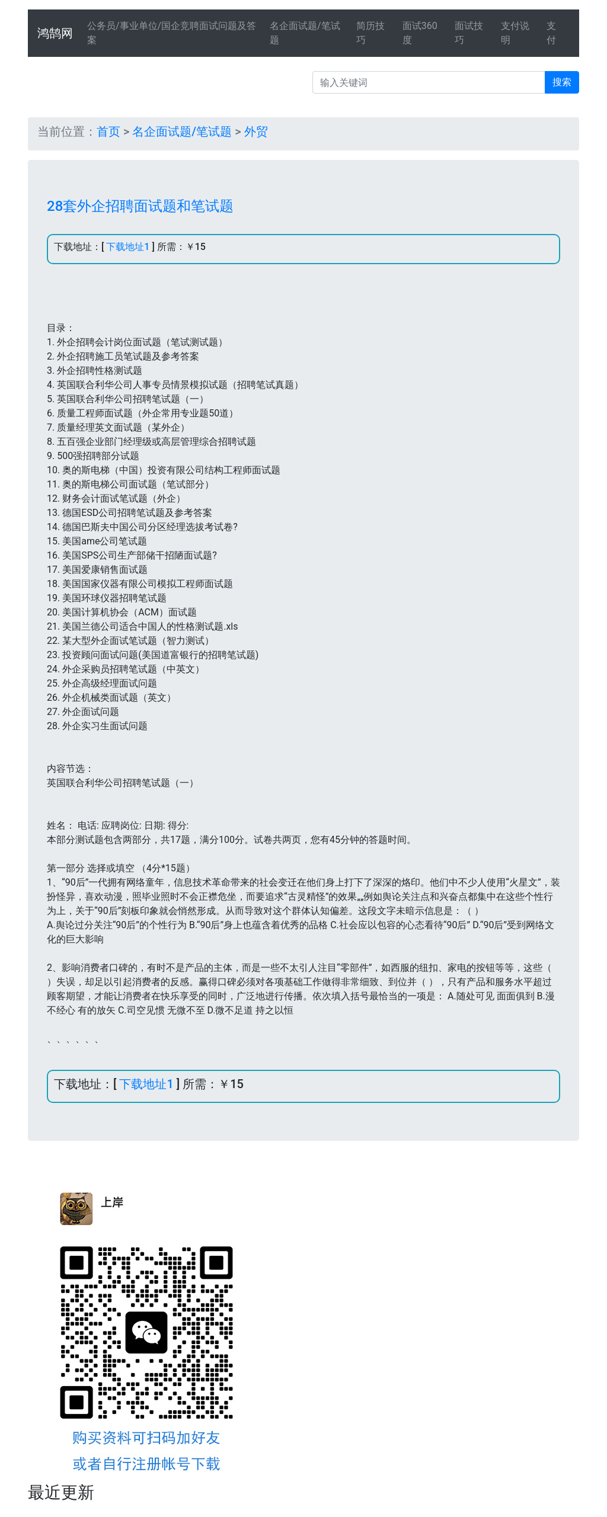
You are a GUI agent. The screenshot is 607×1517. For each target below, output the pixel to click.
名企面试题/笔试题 (305, 33)
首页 (108, 131)
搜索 (561, 82)
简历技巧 (370, 33)
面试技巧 (469, 33)
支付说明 (515, 33)
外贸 (256, 131)
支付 (551, 33)
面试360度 (419, 33)
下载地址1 (127, 246)
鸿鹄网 (55, 33)
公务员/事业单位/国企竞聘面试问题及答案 (171, 33)
